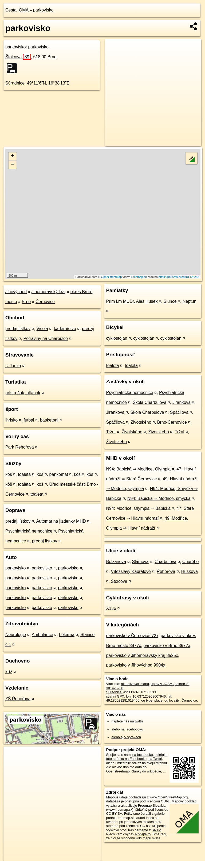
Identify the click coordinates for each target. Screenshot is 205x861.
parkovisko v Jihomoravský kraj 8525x (142, 655)
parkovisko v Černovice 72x (132, 635)
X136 (111, 608)
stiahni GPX (115, 696)
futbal (28, 420)
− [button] (12, 165)
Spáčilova (179, 412)
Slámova (140, 561)
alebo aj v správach (126, 737)
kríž (8, 671)
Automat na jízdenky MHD (61, 521)
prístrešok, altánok (22, 393)
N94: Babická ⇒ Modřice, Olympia (138, 469)
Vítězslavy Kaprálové (131, 571)
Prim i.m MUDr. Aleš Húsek (132, 301)
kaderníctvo (65, 328)
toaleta (24, 474)
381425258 (114, 688)
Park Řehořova (19, 447)
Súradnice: (15, 83)
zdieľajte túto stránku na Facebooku (137, 757)
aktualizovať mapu (135, 684)
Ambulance (42, 634)
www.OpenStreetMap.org (168, 797)
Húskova (189, 571)
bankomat (58, 474)
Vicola (42, 328)
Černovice (45, 301)
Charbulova (165, 561)
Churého (190, 561)
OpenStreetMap (111, 276)
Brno (26, 301)
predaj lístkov (17, 328)
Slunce (170, 301)
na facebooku (142, 755)
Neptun (189, 301)
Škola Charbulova (149, 402)
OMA (24, 10)
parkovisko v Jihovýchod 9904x (135, 665)
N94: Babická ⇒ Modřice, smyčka (159, 498)
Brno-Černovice (172, 422)
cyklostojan (116, 338)
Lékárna (66, 634)
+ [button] (12, 156)
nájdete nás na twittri (127, 721)
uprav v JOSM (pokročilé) (170, 684)
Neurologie (15, 634)
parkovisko (43, 10)
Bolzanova (116, 561)
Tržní (111, 432)
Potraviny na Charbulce (45, 338)
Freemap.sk (139, 276)
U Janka (13, 365)
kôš (8, 474)
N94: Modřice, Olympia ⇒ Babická (138, 508)
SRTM (156, 830)
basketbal (49, 420)
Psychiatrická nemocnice (28, 531)
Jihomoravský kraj (48, 291)
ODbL (165, 801)
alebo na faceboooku (127, 729)
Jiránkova (181, 402)
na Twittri (155, 759)
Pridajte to (143, 834)
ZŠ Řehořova (17, 699)
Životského (141, 422)
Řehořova (166, 571)
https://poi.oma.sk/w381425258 (179, 276)
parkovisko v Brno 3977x (166, 645)
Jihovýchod (16, 291)
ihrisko (11, 420)
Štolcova (18, 57)
